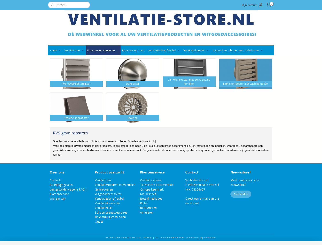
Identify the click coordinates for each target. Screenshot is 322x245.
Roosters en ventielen (103, 50)
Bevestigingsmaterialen (110, 217)
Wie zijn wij (57, 198)
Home (55, 50)
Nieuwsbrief (148, 194)
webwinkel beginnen (172, 237)
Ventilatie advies (150, 180)
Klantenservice (59, 194)
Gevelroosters (104, 189)
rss (156, 237)
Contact (55, 180)
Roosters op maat (133, 50)
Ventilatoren (74, 50)
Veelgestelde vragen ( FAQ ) (68, 189)
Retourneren (148, 208)
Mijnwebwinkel (208, 237)
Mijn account (252, 4)
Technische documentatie (157, 185)
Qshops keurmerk (152, 189)
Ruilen (144, 203)
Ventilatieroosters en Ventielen (115, 185)
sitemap (147, 237)
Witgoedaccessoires (108, 194)
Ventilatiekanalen (196, 50)
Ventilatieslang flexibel (164, 50)
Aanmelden (241, 194)
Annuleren (146, 212)
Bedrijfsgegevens (61, 185)
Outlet (99, 221)
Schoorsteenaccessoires (111, 212)
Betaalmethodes (151, 198)
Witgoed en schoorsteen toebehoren (238, 50)
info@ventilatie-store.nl (203, 185)
